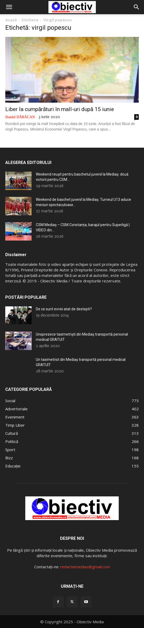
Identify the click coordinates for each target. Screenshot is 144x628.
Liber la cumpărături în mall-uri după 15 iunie (59, 109)
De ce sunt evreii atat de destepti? (64, 309)
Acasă (11, 19)
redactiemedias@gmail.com (85, 566)
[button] (9, 7)
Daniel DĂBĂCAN (20, 117)
